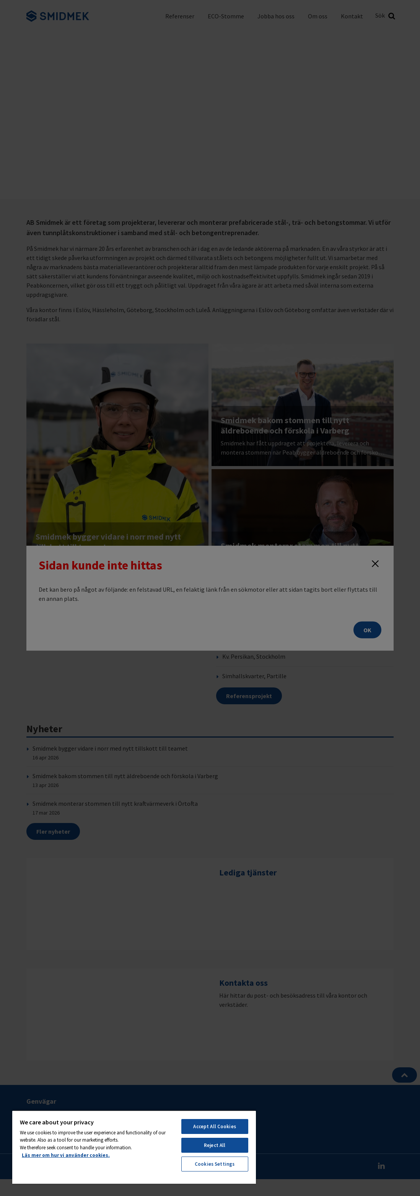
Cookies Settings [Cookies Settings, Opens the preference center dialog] (214, 1164)
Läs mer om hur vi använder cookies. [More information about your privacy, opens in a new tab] (66, 1155)
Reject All (214, 1145)
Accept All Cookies (214, 1126)
